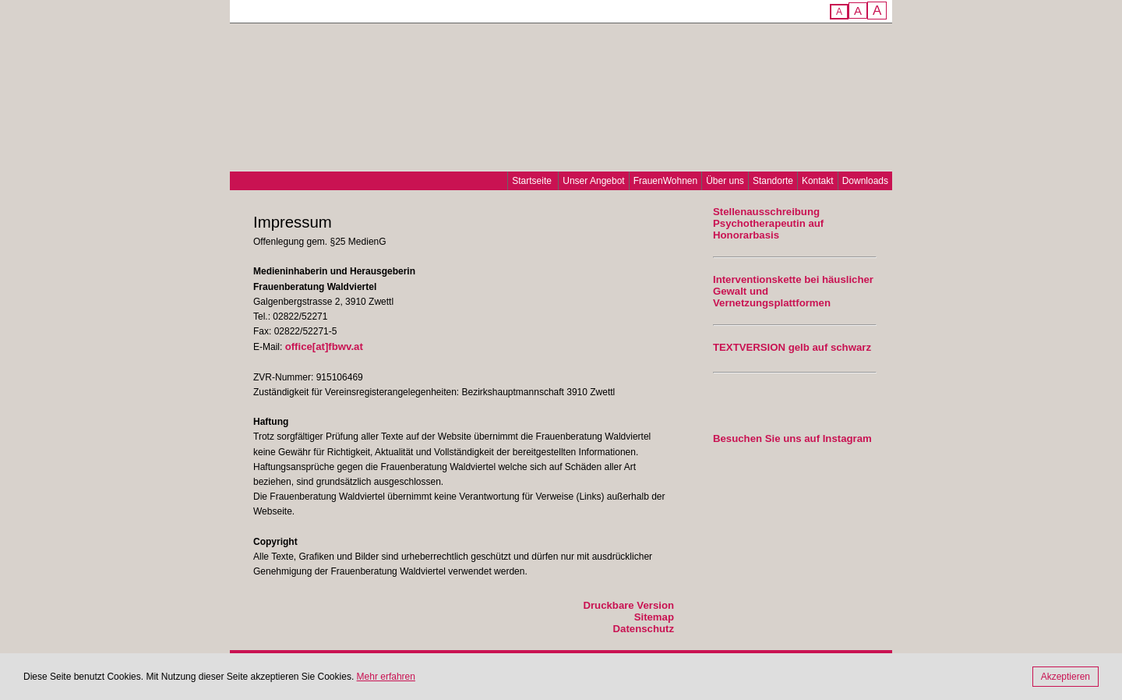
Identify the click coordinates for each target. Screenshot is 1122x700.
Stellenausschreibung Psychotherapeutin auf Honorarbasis (768, 223)
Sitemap (654, 617)
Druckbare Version (628, 605)
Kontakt (818, 180)
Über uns (725, 180)
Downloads (865, 180)
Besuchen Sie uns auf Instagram (792, 438)
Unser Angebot (593, 180)
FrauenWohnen (665, 180)
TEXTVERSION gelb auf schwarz (792, 347)
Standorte (773, 180)
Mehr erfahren (386, 676)
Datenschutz (643, 629)
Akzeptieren (1065, 676)
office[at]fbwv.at (324, 346)
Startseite (532, 180)
